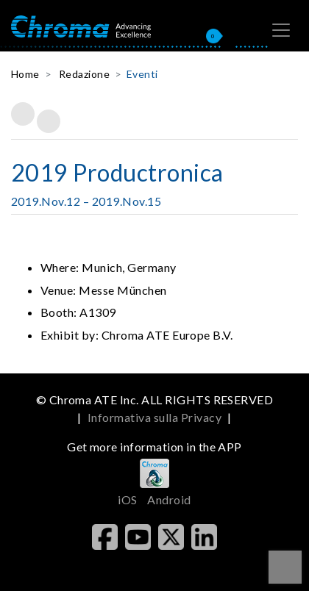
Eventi (142, 74)
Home (25, 74)
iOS (127, 499)
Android (169, 499)
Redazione (84, 74)
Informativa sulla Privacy (154, 417)
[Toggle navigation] (281, 30)
